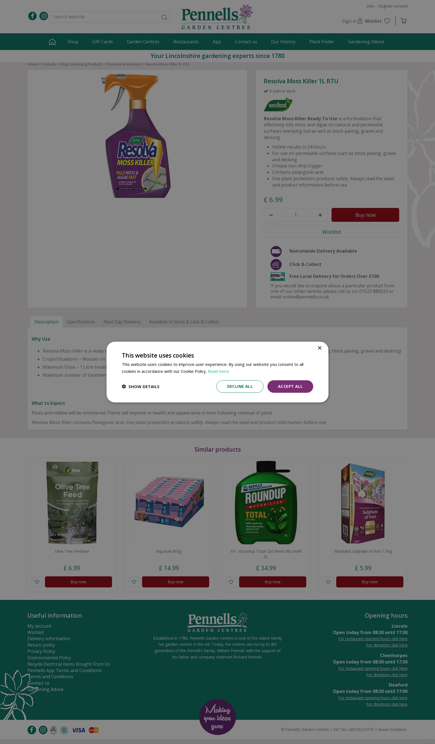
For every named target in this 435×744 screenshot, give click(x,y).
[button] (141, 386)
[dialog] (217, 372)
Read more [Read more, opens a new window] (218, 371)
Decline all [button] (240, 386)
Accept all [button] (290, 386)
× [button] (319, 348)
